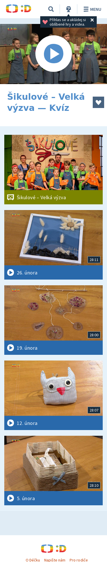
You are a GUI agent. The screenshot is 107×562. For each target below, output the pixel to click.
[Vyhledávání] (51, 9)
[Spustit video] (53, 54)
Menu (91, 9)
